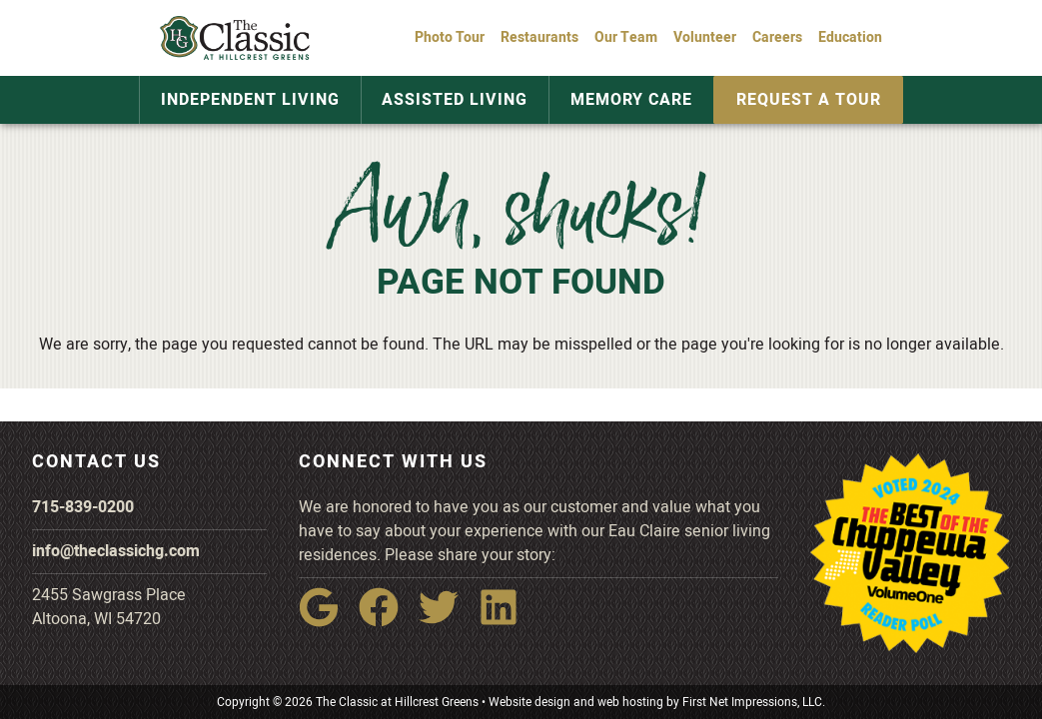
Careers (777, 37)
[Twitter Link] (447, 621)
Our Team (625, 37)
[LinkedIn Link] (506, 621)
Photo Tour (450, 37)
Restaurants (539, 37)
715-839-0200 (83, 507)
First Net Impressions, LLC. (753, 702)
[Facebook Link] (387, 621)
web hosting (630, 702)
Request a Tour (793, 100)
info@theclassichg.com (116, 551)
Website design (529, 702)
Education (850, 37)
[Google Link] (327, 621)
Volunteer (704, 37)
